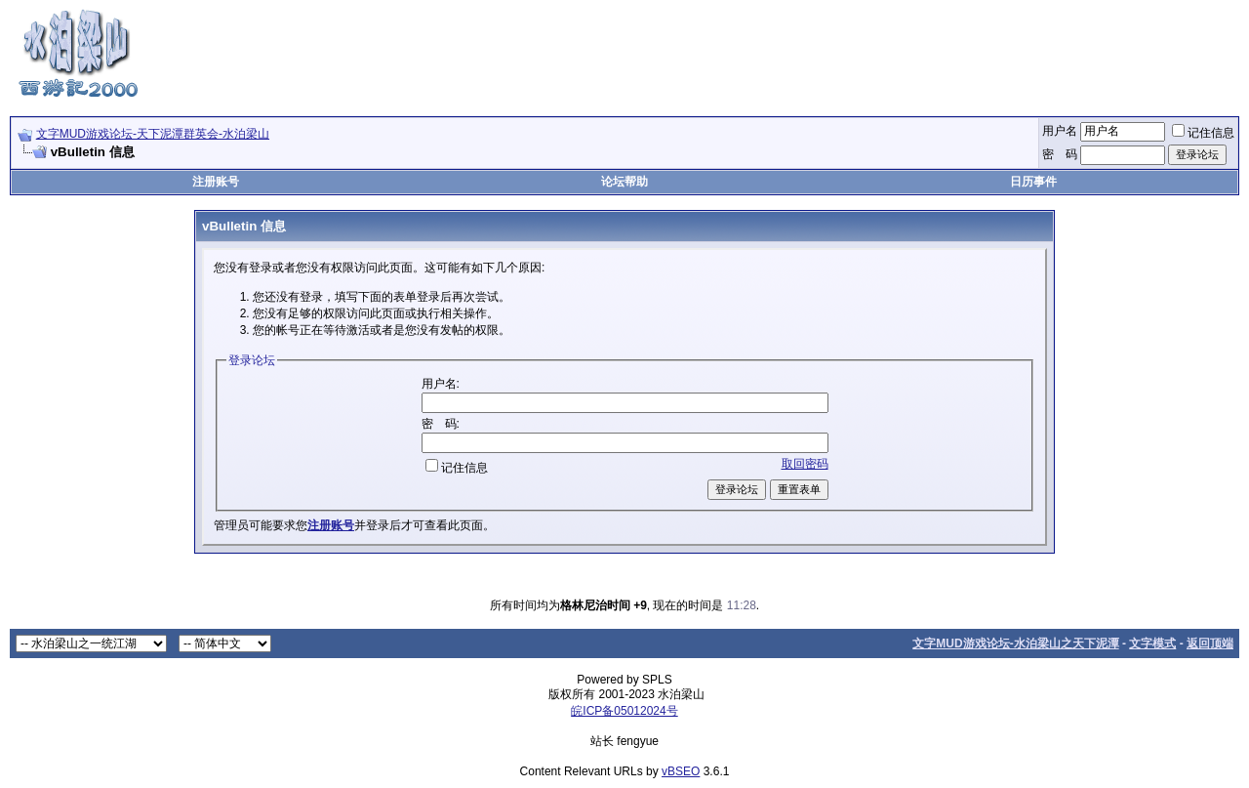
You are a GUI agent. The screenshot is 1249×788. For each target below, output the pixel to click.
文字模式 (1152, 643)
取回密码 (805, 464)
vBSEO (681, 771)
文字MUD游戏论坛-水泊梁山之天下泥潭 (1015, 643)
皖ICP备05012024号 (624, 711)
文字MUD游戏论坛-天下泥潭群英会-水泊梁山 (152, 134)
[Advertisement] (884, 52)
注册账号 (215, 181)
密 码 (1059, 154)
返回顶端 (1210, 643)
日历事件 (1033, 181)
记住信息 (1203, 133)
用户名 (1059, 131)
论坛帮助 (624, 181)
